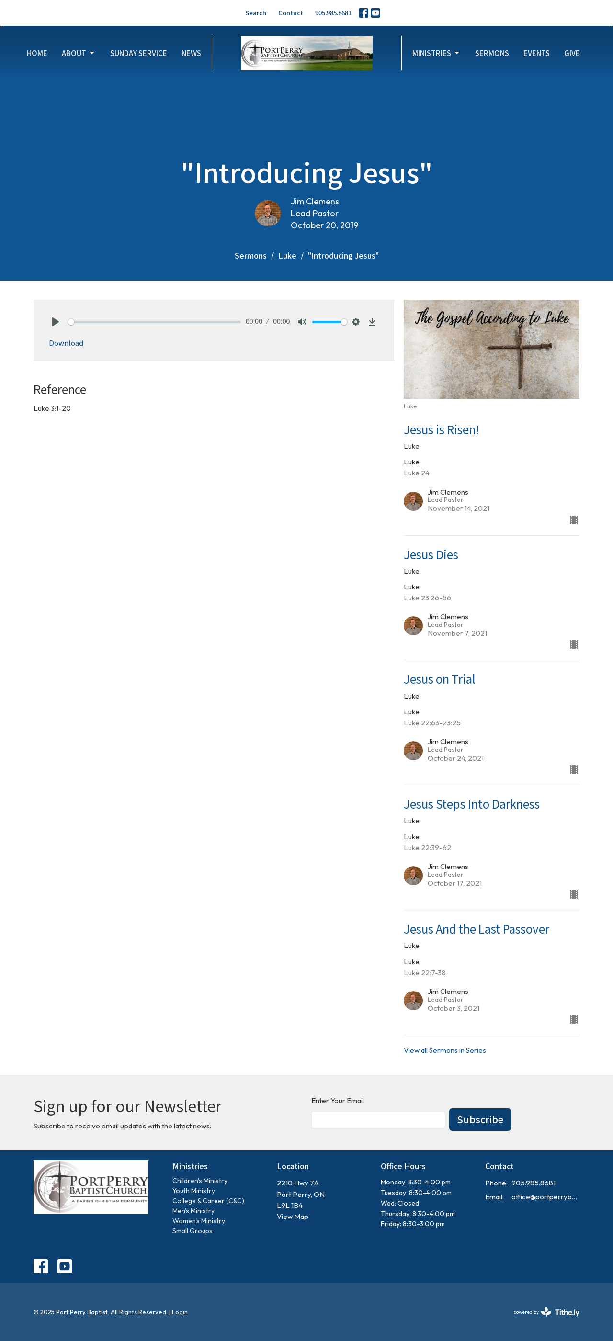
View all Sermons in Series (445, 1050)
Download (66, 343)
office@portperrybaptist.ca (545, 1196)
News (191, 53)
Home (37, 53)
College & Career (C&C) (208, 1200)
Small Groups (192, 1231)
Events (536, 53)
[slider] (154, 322)
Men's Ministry (193, 1210)
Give (572, 53)
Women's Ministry (198, 1221)
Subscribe (480, 1119)
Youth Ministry (193, 1190)
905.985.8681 (333, 12)
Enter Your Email (337, 1100)
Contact (290, 12)
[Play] (55, 321)
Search (255, 12)
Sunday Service (138, 53)
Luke (287, 255)
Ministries (436, 53)
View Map (292, 1216)
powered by (546, 1312)
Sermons (492, 53)
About (79, 53)
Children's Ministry (199, 1180)
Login (180, 1312)
